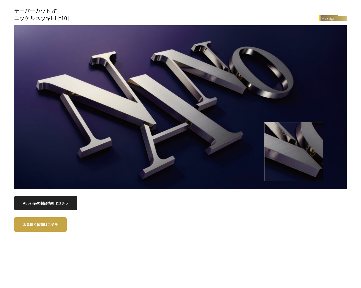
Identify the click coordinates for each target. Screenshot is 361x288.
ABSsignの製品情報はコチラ (45, 203)
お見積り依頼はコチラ (40, 224)
